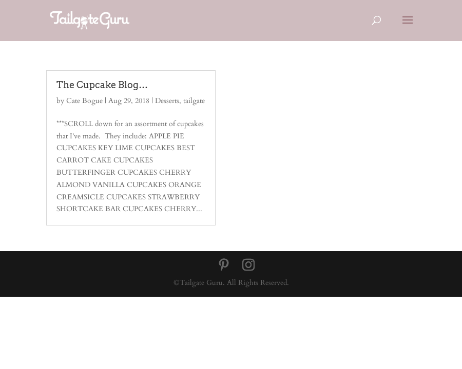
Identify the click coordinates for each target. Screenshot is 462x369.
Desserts (167, 101)
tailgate (194, 101)
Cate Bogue (84, 101)
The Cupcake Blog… (102, 84)
